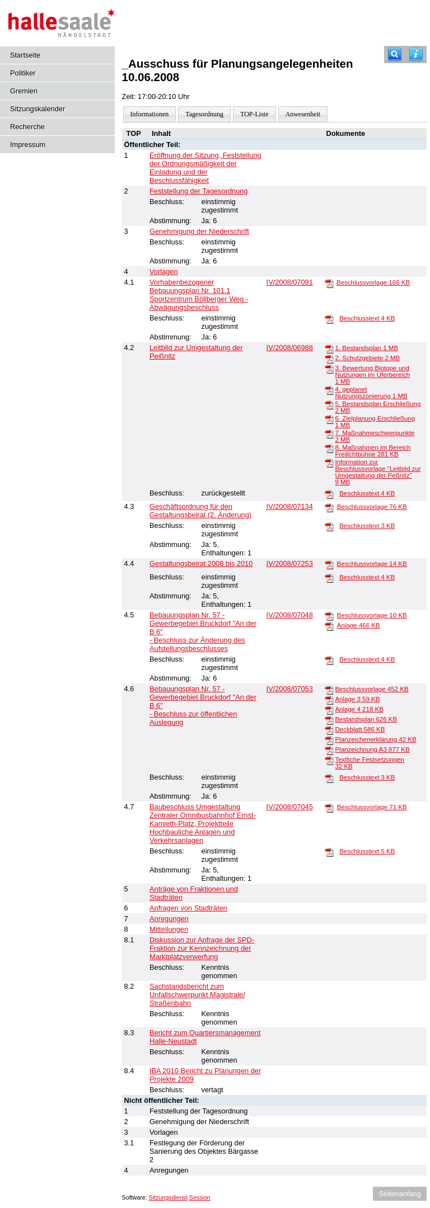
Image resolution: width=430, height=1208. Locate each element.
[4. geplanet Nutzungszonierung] (329, 389)
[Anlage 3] (329, 699)
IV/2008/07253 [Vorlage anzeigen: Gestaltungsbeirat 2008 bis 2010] (290, 563)
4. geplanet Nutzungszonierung (371, 392)
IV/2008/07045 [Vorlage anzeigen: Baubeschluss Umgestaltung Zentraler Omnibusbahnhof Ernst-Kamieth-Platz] (290, 807)
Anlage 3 (357, 699)
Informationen (149, 114)
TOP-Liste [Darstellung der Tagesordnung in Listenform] (254, 114)
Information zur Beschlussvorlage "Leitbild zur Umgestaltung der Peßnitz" (377, 472)
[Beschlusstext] (329, 318)
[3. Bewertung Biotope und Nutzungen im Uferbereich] (329, 368)
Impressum (27, 144)
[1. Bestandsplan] (329, 348)
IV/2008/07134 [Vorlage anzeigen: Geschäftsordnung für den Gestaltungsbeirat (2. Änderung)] (290, 506)
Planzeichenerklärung (375, 739)
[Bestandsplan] (329, 719)
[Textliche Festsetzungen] (329, 760)
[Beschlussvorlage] (329, 283)
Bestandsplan (366, 719)
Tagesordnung (204, 114)
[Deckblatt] (329, 729)
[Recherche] (394, 54)
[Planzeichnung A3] (329, 750)
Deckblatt (360, 729)
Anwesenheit (303, 114)
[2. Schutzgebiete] (329, 358)
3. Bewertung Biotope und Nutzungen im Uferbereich (372, 375)
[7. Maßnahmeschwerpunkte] (329, 433)
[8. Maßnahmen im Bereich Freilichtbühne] (329, 448)
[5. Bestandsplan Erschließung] (329, 404)
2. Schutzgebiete (367, 358)
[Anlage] (329, 625)
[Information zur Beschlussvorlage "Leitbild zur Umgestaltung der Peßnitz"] (329, 462)
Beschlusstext (367, 318)
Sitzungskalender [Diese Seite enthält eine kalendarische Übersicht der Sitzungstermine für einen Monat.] (37, 109)
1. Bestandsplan (366, 348)
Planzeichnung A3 (372, 749)
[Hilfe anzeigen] (416, 54)
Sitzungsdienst (168, 1197)
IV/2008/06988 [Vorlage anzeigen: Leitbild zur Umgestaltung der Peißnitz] (290, 347)
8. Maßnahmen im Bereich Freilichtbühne (372, 450)
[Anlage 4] (329, 709)
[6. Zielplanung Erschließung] (329, 419)
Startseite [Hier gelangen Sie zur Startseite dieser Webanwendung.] (25, 55)
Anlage (358, 625)
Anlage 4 (359, 709)
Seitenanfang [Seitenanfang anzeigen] (399, 1194)
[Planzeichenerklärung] (329, 740)
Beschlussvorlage (373, 282)
